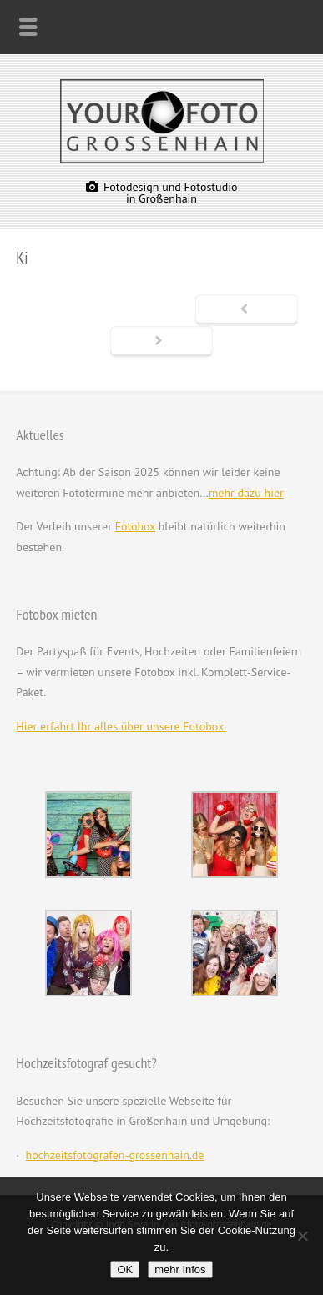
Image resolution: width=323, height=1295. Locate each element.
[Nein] (302, 1235)
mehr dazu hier (246, 492)
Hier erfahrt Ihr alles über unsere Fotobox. (121, 726)
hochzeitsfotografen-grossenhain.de (115, 1154)
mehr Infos (179, 1269)
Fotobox (135, 526)
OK (125, 1269)
